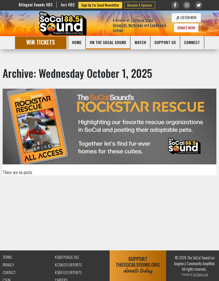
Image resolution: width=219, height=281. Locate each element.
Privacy (8, 265)
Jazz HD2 (68, 4)
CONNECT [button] (192, 42)
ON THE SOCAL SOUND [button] (108, 42)
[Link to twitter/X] (198, 5)
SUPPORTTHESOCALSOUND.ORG (138, 265)
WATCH (140, 42)
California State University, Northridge (133, 23)
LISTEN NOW (186, 17)
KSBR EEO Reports (68, 272)
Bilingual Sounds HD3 (36, 4)
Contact (9, 272)
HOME (77, 42)
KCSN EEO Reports (68, 265)
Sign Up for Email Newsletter (100, 5)
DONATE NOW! (186, 27)
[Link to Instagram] (187, 5)
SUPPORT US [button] (165, 42)
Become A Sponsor (139, 5)
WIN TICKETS (40, 42)
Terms (7, 257)
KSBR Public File (67, 257)
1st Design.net (200, 274)
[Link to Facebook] (175, 5)
